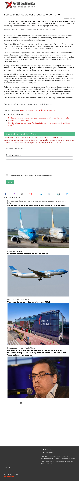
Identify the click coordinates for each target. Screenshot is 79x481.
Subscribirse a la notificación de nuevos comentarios (30, 176)
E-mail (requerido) (13, 155)
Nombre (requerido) (14, 148)
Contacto (48, 450)
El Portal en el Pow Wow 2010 (20, 120)
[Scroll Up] (9, 476)
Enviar (10, 182)
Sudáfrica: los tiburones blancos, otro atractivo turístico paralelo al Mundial (39, 118)
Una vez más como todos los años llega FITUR (29, 302)
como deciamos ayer (29, 110)
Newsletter (49, 452)
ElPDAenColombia (47, 110)
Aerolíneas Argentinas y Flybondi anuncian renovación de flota (37, 205)
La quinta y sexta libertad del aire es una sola (28, 254)
